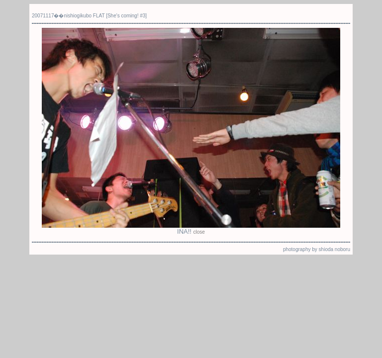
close (199, 232)
